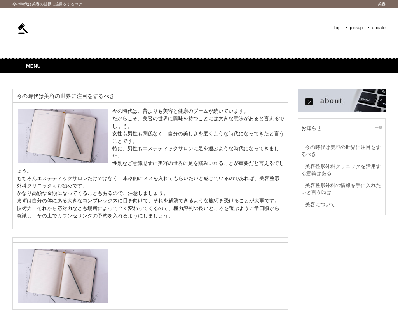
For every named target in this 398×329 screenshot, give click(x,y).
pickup (356, 27)
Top (337, 27)
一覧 (378, 127)
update (379, 27)
